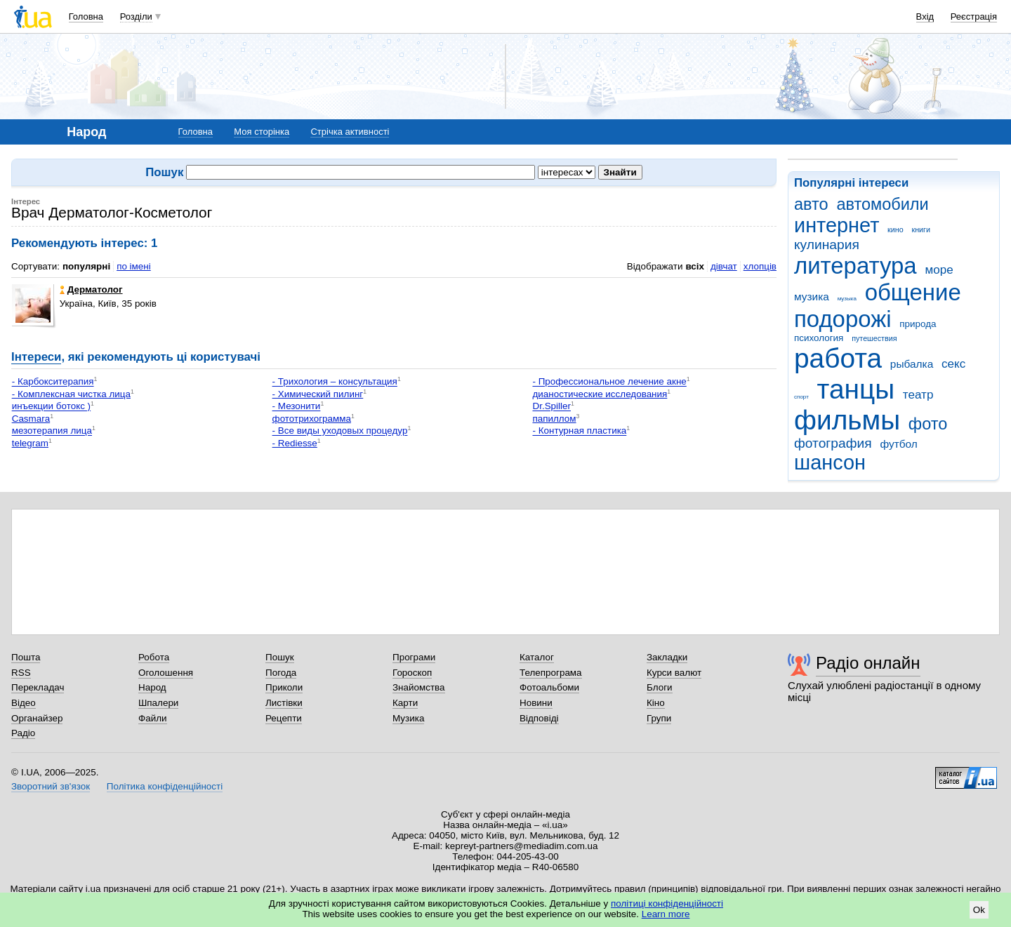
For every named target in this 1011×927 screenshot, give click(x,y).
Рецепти (283, 718)
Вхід (925, 16)
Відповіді (539, 718)
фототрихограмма (311, 418)
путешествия (874, 338)
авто (811, 204)
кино (895, 229)
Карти (405, 703)
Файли (152, 718)
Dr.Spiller (551, 406)
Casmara (31, 418)
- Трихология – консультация (334, 382)
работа (838, 358)
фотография (833, 443)
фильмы (847, 420)
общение (913, 292)
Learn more (666, 914)
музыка (847, 298)
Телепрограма (551, 672)
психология (818, 338)
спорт (801, 397)
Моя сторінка (261, 131)
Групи (659, 718)
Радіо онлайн (868, 662)
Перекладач (37, 687)
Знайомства (418, 687)
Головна (86, 16)
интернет (836, 225)
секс (953, 364)
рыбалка (911, 364)
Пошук (279, 657)
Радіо (23, 733)
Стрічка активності (349, 131)
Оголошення (165, 672)
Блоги (660, 687)
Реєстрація (974, 16)
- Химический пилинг (318, 394)
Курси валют (674, 672)
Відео (23, 703)
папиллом (554, 418)
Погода (280, 672)
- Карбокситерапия (53, 382)
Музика (408, 718)
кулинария (826, 244)
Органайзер (36, 718)
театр (918, 394)
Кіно (656, 703)
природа (917, 324)
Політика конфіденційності (165, 786)
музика (811, 296)
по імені (134, 266)
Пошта (25, 657)
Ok (979, 910)
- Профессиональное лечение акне (609, 382)
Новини (536, 703)
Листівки (284, 703)
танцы (856, 389)
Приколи (284, 687)
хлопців (760, 266)
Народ (152, 687)
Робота (153, 657)
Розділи (136, 16)
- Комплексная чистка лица (71, 394)
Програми (413, 657)
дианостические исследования (599, 394)
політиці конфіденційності (667, 903)
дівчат (724, 266)
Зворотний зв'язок (50, 786)
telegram (30, 443)
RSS (21, 672)
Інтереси (36, 357)
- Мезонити (296, 406)
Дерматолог (91, 289)
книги (920, 229)
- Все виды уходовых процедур (340, 431)
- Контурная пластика (579, 431)
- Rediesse (294, 443)
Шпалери (158, 703)
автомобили (882, 204)
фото (928, 424)
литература (855, 266)
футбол (898, 444)
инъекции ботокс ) (51, 406)
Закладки (667, 657)
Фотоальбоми (549, 687)
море (939, 269)
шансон (830, 462)
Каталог (537, 657)
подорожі (843, 319)
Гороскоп (412, 672)
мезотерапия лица (52, 431)
